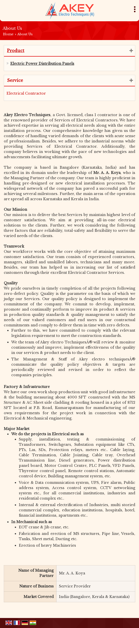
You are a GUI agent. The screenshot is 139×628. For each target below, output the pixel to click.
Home (8, 34)
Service (15, 80)
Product (15, 50)
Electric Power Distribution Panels (42, 63)
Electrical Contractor (26, 93)
